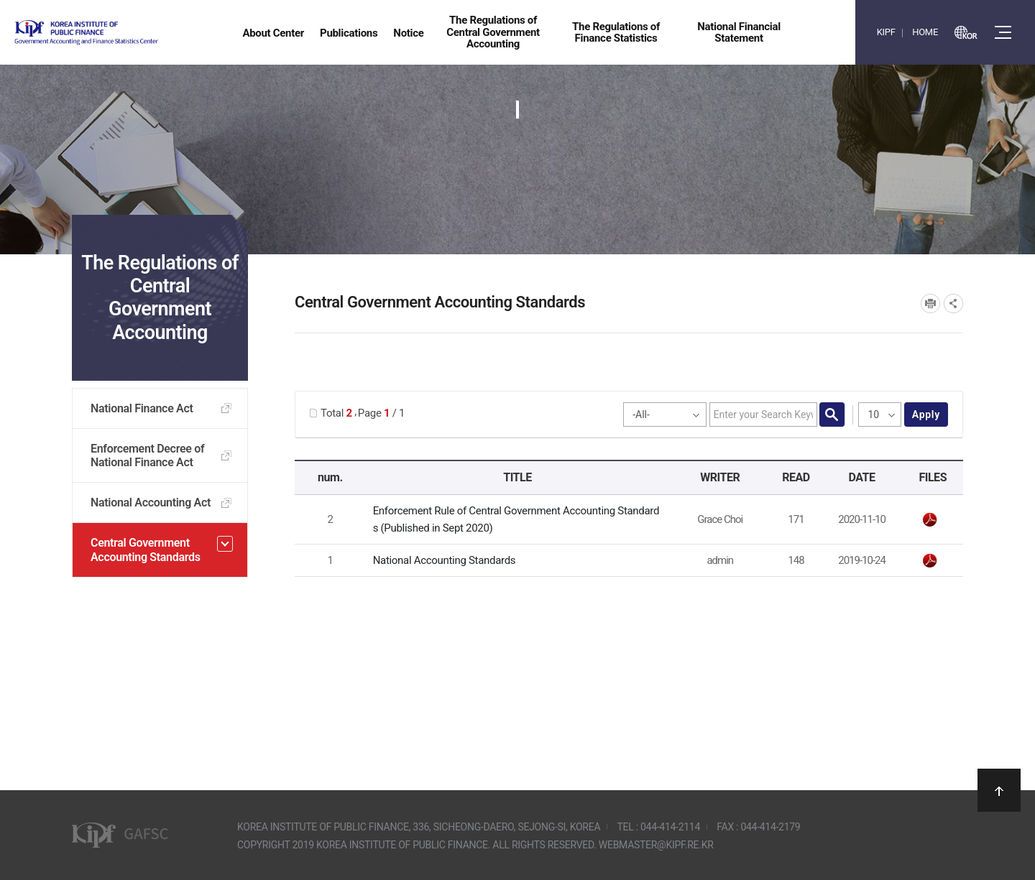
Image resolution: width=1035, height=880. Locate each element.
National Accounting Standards (444, 560)
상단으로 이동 (999, 790)
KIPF (886, 32)
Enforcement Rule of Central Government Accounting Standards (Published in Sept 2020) (516, 519)
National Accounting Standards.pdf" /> (930, 561)
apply (926, 414)
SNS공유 (953, 303)
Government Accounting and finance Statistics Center (124, 33)
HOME (925, 32)
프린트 (930, 303)
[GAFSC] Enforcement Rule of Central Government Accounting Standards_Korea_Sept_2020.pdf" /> (930, 520)
